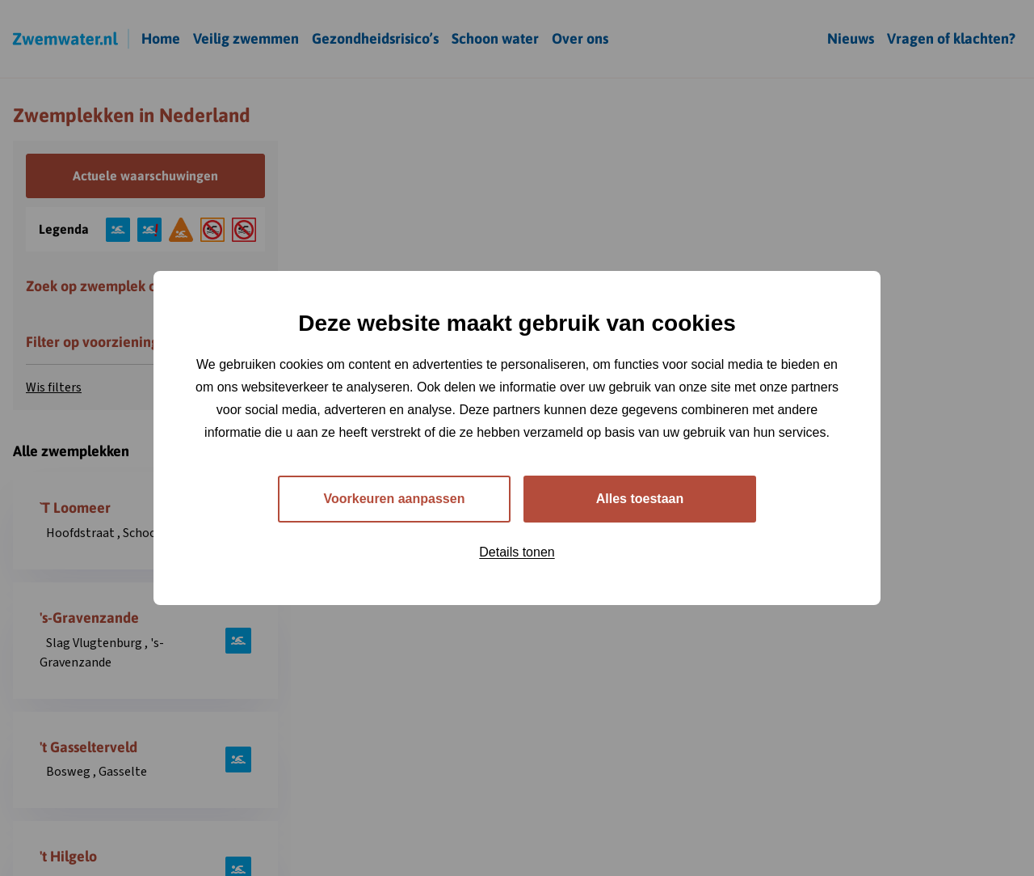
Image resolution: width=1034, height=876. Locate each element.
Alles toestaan (639, 499)
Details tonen (516, 552)
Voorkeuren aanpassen (394, 499)
